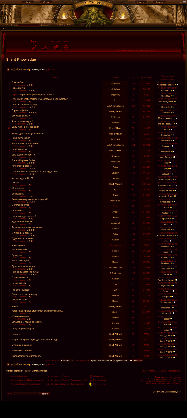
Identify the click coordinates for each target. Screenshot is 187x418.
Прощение (17, 255)
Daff (115, 284)
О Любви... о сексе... (22, 233)
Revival (115, 123)
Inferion (15, 306)
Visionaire (115, 162)
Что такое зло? (19, 249)
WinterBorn (115, 201)
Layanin (115, 173)
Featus (115, 229)
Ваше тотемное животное (25, 143)
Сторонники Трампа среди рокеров (36, 94)
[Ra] (165, 168)
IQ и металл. (18, 188)
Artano (115, 212)
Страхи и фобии (20, 110)
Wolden (165, 213)
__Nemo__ (166, 291)
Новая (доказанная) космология (28, 133)
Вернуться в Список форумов (167, 392)
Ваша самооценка (21, 260)
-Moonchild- (166, 308)
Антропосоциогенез (22, 166)
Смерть (15, 182)
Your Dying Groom (165, 280)
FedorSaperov (165, 179)
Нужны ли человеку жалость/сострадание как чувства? (40, 99)
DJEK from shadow (115, 106)
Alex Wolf (165, 269)
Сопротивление (20, 149)
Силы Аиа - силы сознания (25, 127)
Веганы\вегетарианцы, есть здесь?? (30, 199)
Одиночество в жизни (23, 238)
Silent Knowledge (21, 59)
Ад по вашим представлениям (27, 227)
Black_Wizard (115, 111)
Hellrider (115, 317)
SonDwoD (165, 135)
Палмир (165, 146)
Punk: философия (21, 138)
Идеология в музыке (22, 221)
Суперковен (165, 202)
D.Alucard (115, 117)
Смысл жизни (18, 88)
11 (36, 174)
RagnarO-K (166, 285)
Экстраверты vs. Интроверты (26, 356)
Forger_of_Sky (165, 191)
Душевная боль (20, 299)
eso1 (165, 163)
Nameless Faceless (165, 85)
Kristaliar (115, 323)
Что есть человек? (21, 290)
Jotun (165, 129)
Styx (115, 100)
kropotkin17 (166, 218)
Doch (115, 195)
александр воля (165, 185)
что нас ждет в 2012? (22, 178)
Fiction (115, 167)
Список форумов (14, 371)
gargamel (115, 223)
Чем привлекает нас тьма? (25, 272)
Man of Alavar (115, 128)
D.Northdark (115, 273)
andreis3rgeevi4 (166, 101)
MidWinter (115, 89)
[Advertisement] (93, 409)
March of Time (115, 268)
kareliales (165, 113)
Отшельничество (20, 277)
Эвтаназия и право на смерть (27, 322)
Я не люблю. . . (19, 82)
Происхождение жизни (23, 266)
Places (27, 371)
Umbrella (115, 156)
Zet (115, 290)
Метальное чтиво (20, 205)
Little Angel (166, 313)
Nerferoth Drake (166, 196)
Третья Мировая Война (23, 160)
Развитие (16, 334)
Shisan (115, 217)
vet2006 (165, 174)
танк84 (115, 178)
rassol (165, 252)
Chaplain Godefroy (165, 235)
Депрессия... (18, 194)
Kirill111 (115, 295)
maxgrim (165, 296)
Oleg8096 (115, 95)
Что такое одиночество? (24, 216)
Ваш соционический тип (24, 154)
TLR (166, 324)
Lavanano (165, 90)
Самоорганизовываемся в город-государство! (35, 171)
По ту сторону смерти (23, 328)
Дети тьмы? (18, 210)
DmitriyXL (165, 107)
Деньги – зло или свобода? (25, 104)
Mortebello (115, 84)
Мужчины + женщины (22, 345)
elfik (166, 241)
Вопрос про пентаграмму (24, 294)
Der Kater (165, 230)
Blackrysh (165, 246)
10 (33, 174)
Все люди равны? (21, 115)
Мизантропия (18, 245)
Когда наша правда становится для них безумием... (38, 311)
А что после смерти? (22, 121)
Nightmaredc (165, 302)
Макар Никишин (165, 118)
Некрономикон (19, 283)
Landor (166, 207)
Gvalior (115, 240)
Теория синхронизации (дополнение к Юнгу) (34, 339)
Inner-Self (115, 139)
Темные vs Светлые (22, 350)
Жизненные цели (20, 316)
